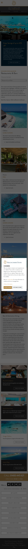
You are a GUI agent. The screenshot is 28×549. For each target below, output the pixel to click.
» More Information (8, 284)
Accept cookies (7, 287)
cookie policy (10, 279)
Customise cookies (17, 287)
